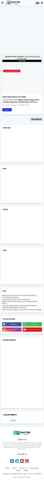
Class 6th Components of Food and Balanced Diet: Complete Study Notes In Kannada (19, 307)
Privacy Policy (34, 468)
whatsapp (33, 324)
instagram (13, 329)
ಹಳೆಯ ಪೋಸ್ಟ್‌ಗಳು (36, 119)
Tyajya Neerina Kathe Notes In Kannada (16, 299)
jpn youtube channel (33, 329)
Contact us (23, 468)
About (14, 468)
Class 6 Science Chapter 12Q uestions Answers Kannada (21, 310)
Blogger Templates (27, 474)
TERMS (25, 471)
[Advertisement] (22, 30)
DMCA (18, 471)
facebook (13, 324)
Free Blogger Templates (23, 477)
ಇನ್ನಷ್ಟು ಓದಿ (7, 110)
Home (7, 468)
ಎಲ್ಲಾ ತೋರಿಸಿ (22, 61)
